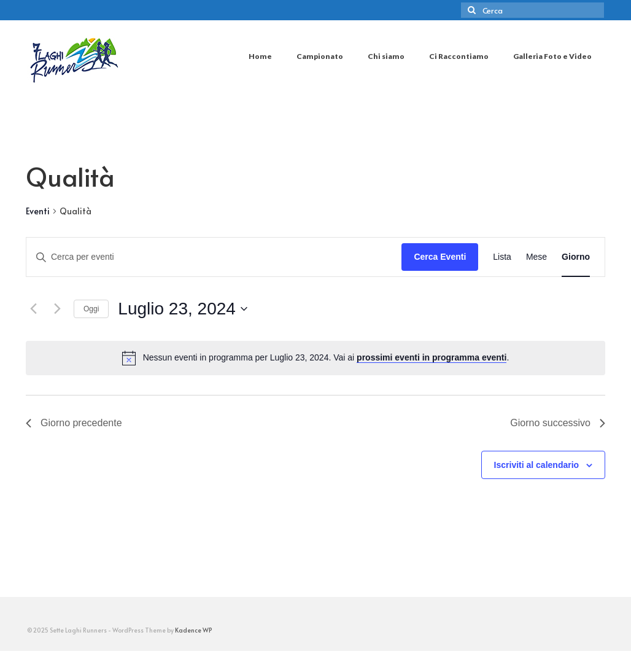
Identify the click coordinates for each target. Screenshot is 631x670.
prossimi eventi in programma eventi (431, 357)
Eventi (38, 211)
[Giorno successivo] (57, 309)
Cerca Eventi (440, 257)
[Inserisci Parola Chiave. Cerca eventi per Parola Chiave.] (213, 257)
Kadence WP (193, 630)
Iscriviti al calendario (536, 465)
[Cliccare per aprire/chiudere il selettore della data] (182, 309)
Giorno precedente (74, 423)
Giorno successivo (557, 423)
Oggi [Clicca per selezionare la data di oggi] (91, 309)
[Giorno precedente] (33, 309)
